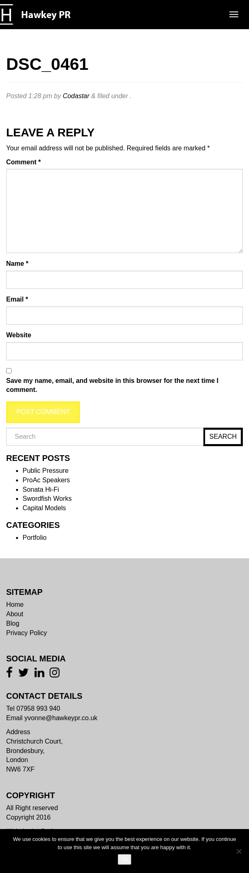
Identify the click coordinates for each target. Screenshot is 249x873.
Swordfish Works (47, 498)
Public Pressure (46, 470)
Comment (23, 162)
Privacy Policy (26, 632)
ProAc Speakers (46, 480)
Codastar (76, 95)
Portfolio (35, 537)
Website (18, 335)
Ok (124, 859)
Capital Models (44, 507)
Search (223, 436)
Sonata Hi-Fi (41, 489)
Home (15, 604)
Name (17, 263)
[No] (239, 851)
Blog (12, 623)
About (14, 613)
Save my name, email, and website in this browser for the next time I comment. (112, 385)
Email (17, 299)
